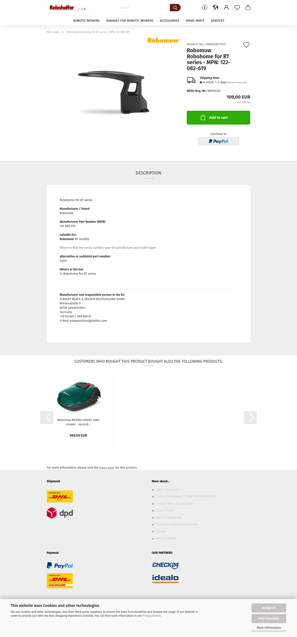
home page (106, 468)
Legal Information (168, 489)
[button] (215, 7)
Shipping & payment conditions (177, 524)
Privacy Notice (152, 615)
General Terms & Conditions (174, 503)
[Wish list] (237, 7)
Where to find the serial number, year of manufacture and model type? (108, 248)
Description (148, 173)
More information (269, 628)
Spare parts (195, 21)
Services (217, 21)
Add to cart (214, 117)
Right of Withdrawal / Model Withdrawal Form (186, 496)
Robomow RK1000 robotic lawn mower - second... (78, 422)
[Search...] (175, 7)
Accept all (269, 608)
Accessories (169, 21)
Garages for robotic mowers (129, 21)
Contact (161, 531)
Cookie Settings (166, 538)
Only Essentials (268, 618)
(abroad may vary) (237, 82)
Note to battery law (169, 517)
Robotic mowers (86, 21)
